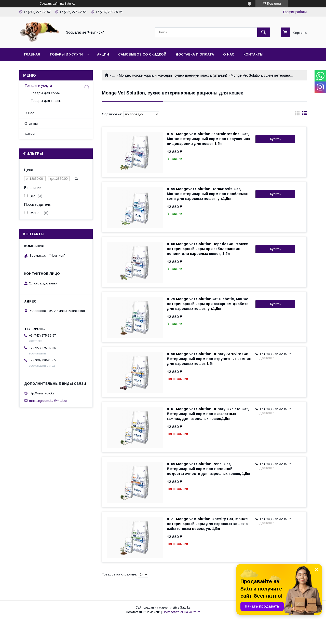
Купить (275, 139)
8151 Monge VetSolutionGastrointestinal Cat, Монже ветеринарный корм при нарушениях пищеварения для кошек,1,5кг (208, 139)
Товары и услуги (66, 54)
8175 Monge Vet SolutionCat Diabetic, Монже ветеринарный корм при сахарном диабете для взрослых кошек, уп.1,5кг (208, 304)
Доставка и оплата (194, 54)
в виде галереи (297, 114)
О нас (228, 54)
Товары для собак (45, 93)
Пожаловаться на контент (181, 612)
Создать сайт (49, 3)
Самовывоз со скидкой (142, 54)
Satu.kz (185, 607)
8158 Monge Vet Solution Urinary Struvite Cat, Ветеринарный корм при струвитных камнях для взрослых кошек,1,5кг (209, 359)
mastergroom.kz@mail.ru (48, 400)
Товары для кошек (46, 101)
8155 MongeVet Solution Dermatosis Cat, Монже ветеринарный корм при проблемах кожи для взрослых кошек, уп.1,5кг (207, 194)
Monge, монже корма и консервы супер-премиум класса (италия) (173, 75)
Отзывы (31, 123)
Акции (103, 54)
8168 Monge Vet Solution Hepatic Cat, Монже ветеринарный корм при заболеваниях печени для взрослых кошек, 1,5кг (207, 249)
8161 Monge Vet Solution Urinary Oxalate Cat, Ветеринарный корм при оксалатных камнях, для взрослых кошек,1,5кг (208, 414)
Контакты (253, 54)
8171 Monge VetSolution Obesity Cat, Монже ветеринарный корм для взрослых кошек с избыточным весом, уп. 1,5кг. (207, 524)
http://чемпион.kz (42, 393)
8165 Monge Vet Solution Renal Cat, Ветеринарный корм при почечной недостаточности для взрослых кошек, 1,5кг (208, 469)
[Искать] (263, 32)
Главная (32, 54)
